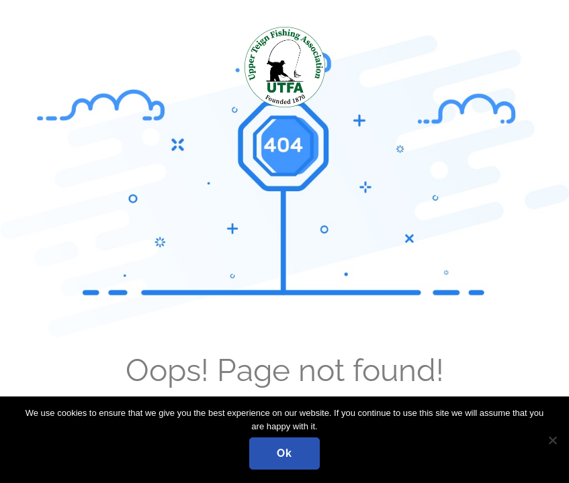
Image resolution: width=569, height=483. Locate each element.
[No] (552, 440)
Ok (284, 453)
